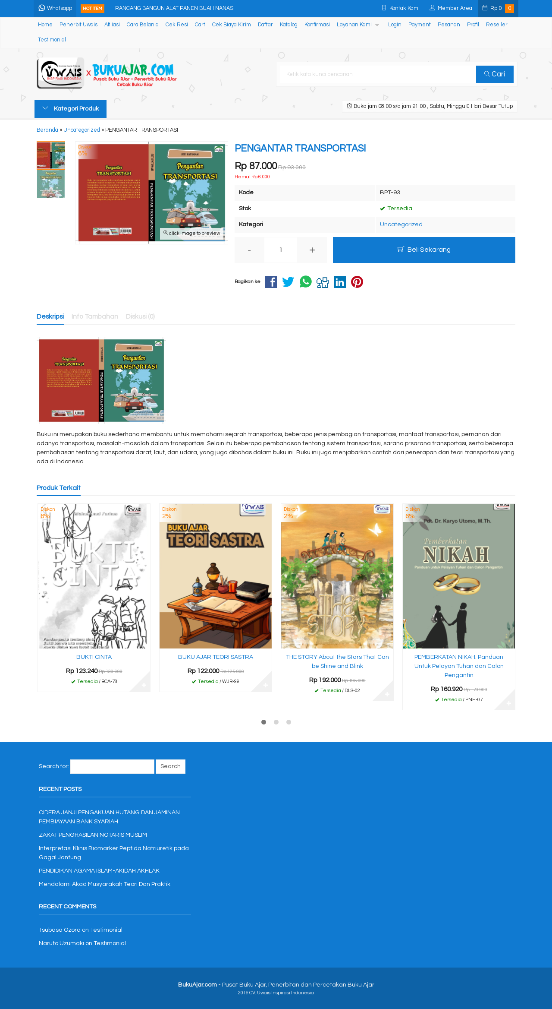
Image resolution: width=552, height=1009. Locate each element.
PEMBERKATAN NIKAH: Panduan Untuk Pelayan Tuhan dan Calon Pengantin (459, 666)
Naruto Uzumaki (61, 943)
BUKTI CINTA (94, 657)
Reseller (497, 25)
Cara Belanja (143, 25)
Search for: (54, 766)
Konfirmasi (317, 25)
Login (394, 25)
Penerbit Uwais (78, 25)
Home (45, 25)
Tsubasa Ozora (60, 930)
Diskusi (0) (140, 316)
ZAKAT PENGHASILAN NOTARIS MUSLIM (93, 835)
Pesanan (449, 25)
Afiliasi (112, 25)
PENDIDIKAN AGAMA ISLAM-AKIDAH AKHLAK (99, 871)
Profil (473, 25)
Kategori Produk (70, 108)
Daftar (265, 25)
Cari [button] (495, 74)
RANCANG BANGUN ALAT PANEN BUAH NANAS (175, 8)
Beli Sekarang (424, 249)
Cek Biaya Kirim (231, 25)
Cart (200, 25)
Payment (419, 25)
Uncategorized (401, 224)
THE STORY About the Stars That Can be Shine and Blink (337, 661)
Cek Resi (177, 25)
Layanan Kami (354, 25)
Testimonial (52, 40)
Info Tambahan (95, 316)
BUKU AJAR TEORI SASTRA (215, 657)
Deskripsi (50, 316)
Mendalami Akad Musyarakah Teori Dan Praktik (104, 884)
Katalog (289, 25)
